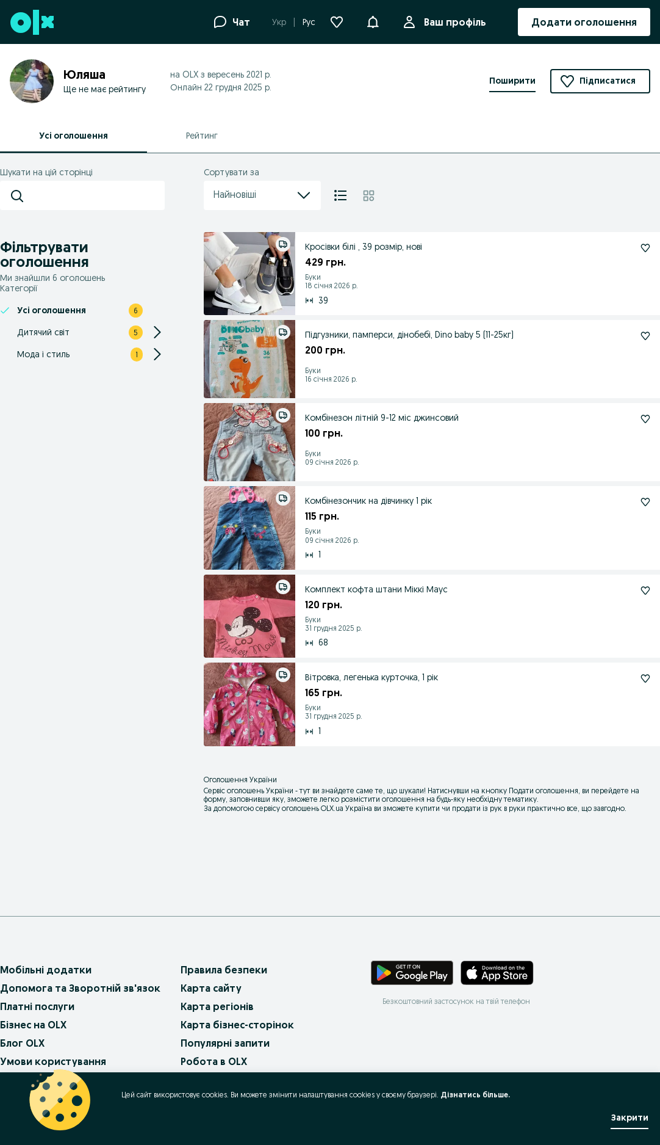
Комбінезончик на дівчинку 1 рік (368, 500)
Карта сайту (211, 988)
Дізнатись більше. (475, 1094)
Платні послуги (37, 1006)
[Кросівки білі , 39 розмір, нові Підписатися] (645, 248)
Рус (309, 21)
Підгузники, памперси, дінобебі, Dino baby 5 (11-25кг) (409, 334)
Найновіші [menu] (262, 195)
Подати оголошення (543, 790)
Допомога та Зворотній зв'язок (80, 988)
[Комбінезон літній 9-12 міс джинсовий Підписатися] (645, 419)
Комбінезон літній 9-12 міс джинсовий (382, 417)
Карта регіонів (217, 1006)
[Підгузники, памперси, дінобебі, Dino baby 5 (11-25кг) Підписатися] (645, 336)
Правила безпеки (224, 970)
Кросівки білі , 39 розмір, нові (363, 246)
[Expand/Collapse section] (157, 332)
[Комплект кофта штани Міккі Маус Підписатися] (645, 590)
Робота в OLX (214, 1061)
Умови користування (53, 1061)
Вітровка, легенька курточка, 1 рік (371, 677)
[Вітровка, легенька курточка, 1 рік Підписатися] (645, 678)
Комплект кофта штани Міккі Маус (376, 589)
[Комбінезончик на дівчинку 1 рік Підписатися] (645, 502)
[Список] (340, 195)
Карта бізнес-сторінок (237, 1025)
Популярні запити (225, 1043)
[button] (372, 21)
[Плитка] (368, 195)
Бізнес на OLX (33, 1025)
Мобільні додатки (45, 970)
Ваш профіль (452, 22)
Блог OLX (22, 1043)
